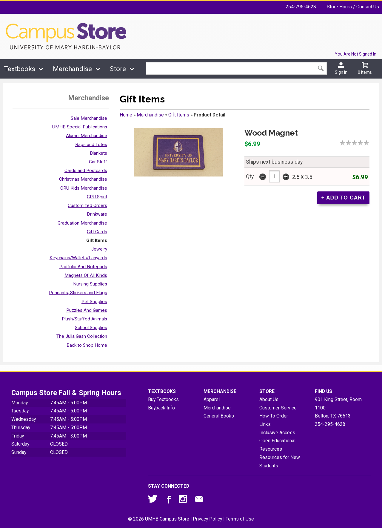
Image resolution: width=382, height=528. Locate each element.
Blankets (98, 153)
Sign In (341, 72)
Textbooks (19, 69)
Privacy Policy (207, 519)
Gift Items (96, 240)
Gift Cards (97, 231)
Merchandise (72, 69)
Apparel (212, 399)
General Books (219, 416)
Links (265, 424)
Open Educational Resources (277, 445)
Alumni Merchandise (86, 135)
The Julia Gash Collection (81, 336)
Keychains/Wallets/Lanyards (78, 257)
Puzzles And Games (86, 310)
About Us (268, 399)
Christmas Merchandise (83, 179)
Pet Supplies (94, 301)
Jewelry (99, 249)
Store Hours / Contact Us (353, 7)
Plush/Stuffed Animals (84, 319)
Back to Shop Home (87, 345)
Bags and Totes (91, 144)
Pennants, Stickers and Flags (78, 292)
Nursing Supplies (90, 284)
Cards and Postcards (85, 170)
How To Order (273, 416)
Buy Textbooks (163, 399)
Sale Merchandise (89, 118)
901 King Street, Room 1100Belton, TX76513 (338, 408)
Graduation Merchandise (82, 223)
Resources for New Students (279, 462)
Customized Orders (87, 205)
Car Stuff (98, 162)
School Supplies (91, 327)
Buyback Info (161, 408)
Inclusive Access (277, 432)
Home (126, 115)
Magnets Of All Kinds (85, 275)
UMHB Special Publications (79, 127)
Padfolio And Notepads (83, 266)
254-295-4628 (301, 7)
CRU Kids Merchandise (83, 188)
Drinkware (97, 214)
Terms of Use (240, 519)
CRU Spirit (97, 196)
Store (118, 69)
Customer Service (278, 408)
